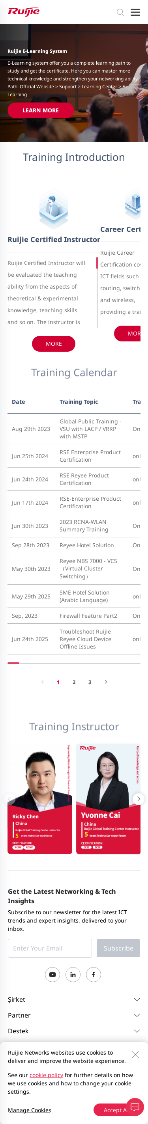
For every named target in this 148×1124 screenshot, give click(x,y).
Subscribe (118, 948)
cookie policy (46, 1075)
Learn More (40, 110)
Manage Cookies (29, 1110)
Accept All (117, 1110)
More (54, 343)
